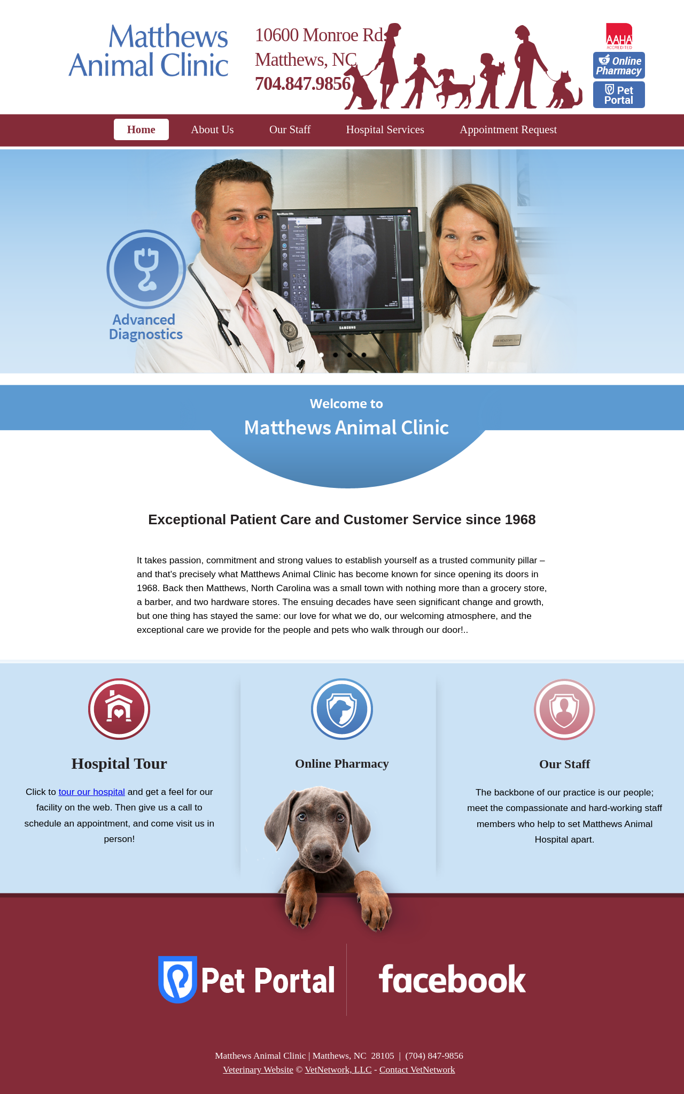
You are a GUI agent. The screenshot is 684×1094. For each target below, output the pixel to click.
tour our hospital (92, 791)
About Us (212, 129)
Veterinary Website (258, 1070)
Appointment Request (508, 129)
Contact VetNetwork (417, 1070)
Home (141, 129)
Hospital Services (385, 129)
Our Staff (290, 129)
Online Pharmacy (342, 763)
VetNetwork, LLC (338, 1070)
